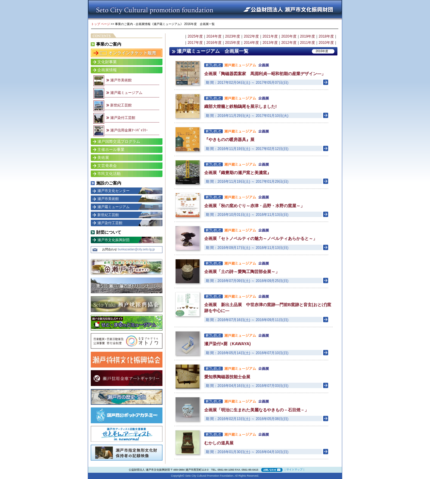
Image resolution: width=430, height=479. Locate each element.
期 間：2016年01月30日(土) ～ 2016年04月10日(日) (247, 452)
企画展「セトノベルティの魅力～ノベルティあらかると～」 (260, 238)
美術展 (103, 157)
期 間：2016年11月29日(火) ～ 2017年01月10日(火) (247, 116)
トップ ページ (100, 24)
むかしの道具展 (219, 443)
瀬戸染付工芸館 (122, 118)
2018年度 (326, 36)
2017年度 (195, 43)
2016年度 (214, 43)
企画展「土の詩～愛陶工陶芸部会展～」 (242, 271)
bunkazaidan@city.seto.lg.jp (136, 249)
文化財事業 (107, 62)
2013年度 (270, 43)
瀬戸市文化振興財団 (113, 240)
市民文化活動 (109, 173)
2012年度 (289, 43)
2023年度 (232, 36)
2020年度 (289, 36)
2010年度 (326, 43)
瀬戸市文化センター (113, 191)
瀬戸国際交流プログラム (118, 141)
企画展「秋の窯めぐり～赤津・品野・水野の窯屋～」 (254, 205)
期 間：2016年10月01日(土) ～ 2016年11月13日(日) (247, 215)
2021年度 (270, 36)
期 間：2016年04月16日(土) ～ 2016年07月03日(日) (247, 386)
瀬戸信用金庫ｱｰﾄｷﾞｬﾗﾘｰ (129, 130)
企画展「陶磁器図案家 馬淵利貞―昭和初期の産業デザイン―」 (264, 73)
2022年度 (251, 36)
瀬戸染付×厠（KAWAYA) (227, 343)
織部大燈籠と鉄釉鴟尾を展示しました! (240, 106)
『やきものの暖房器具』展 (229, 139)
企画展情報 (107, 70)
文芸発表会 (107, 165)
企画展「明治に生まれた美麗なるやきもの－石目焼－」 (256, 409)
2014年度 (251, 43)
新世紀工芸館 (121, 105)
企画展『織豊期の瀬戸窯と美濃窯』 (237, 172)
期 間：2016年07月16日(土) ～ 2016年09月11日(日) (247, 320)
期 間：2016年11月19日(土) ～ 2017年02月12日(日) (247, 149)
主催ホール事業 (111, 149)
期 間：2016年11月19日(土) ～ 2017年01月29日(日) (247, 181)
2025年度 (195, 36)
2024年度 (214, 36)
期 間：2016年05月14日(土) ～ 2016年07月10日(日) (247, 353)
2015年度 (232, 43)
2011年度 (307, 43)
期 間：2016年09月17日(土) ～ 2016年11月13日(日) (247, 248)
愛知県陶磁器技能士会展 (227, 376)
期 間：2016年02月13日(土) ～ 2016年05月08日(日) (247, 419)
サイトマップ (294, 469)
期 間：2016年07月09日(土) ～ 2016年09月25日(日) (247, 281)
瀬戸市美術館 (121, 80)
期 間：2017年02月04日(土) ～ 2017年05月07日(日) (247, 82)
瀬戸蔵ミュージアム (126, 93)
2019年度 (307, 36)
